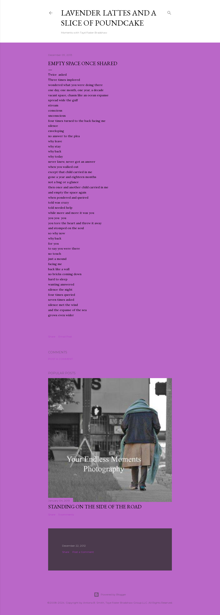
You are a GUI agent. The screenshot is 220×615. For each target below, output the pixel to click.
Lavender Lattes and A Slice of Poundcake (108, 18)
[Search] (169, 12)
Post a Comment (60, 358)
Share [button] (51, 336)
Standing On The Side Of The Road (95, 506)
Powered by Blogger (110, 594)
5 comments (66, 514)
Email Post (65, 336)
